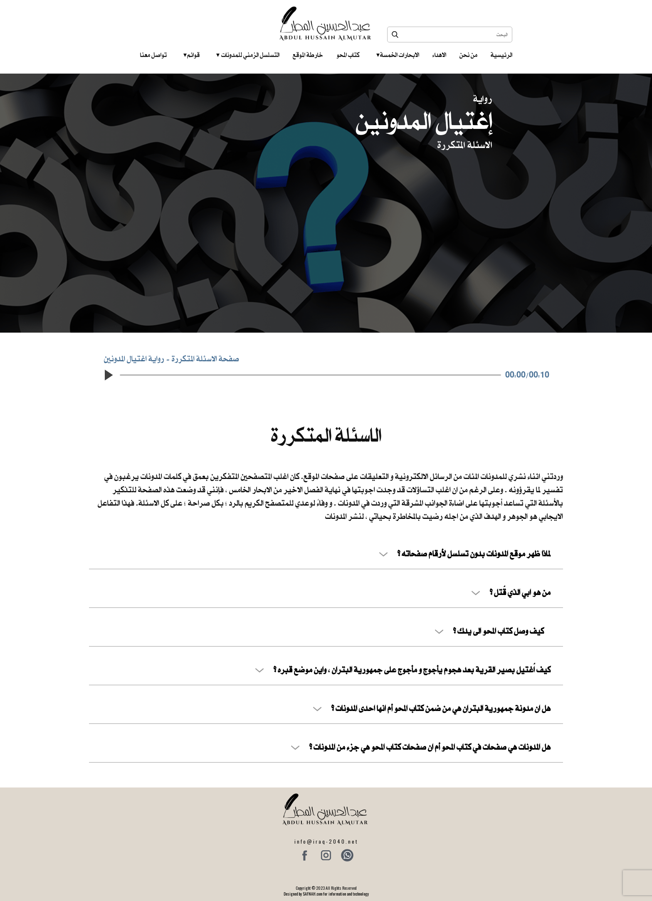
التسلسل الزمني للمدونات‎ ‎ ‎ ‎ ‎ (247, 54)
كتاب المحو (348, 54)
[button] (108, 375)
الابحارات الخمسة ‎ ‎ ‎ (397, 54)
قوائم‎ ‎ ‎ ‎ (191, 54)
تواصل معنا (153, 54)
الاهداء (439, 54)
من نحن (468, 54)
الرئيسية (501, 54)
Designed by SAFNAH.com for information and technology (326, 894)
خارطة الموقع (308, 54)
